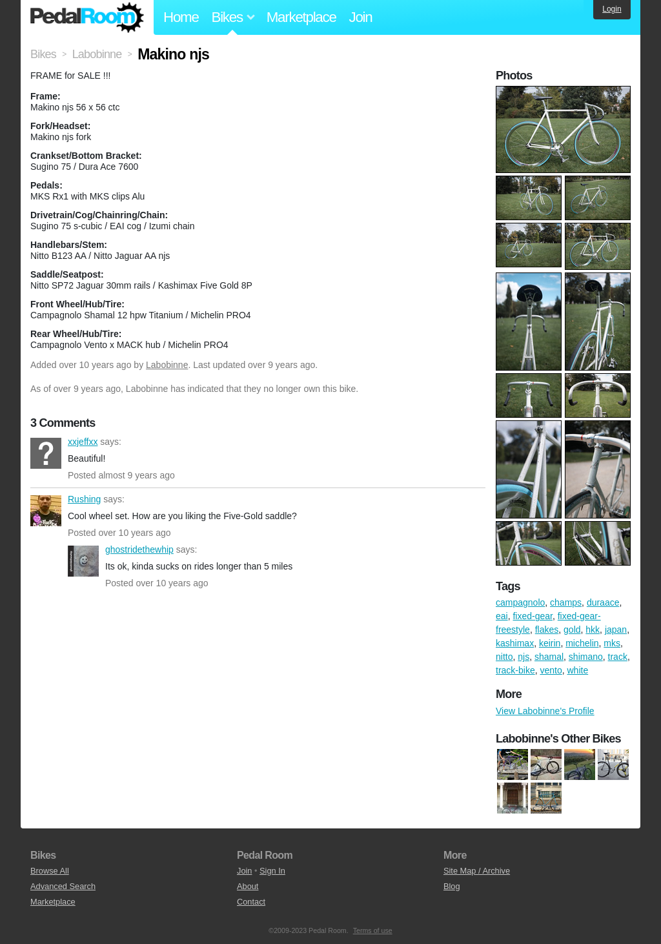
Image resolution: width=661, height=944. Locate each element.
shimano (586, 657)
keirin (549, 643)
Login (611, 9)
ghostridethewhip (83, 561)
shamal (549, 657)
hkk (592, 629)
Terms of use (372, 930)
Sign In (272, 871)
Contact (251, 902)
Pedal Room (87, 17)
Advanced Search (63, 886)
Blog (451, 886)
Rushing (45, 510)
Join (360, 17)
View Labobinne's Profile (545, 711)
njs (523, 657)
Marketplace (301, 17)
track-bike (515, 670)
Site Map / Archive (476, 871)
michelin (581, 643)
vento (551, 670)
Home (181, 17)
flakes (547, 629)
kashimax (515, 643)
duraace (603, 602)
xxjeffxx (45, 453)
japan (616, 629)
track (617, 657)
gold (572, 629)
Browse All (49, 871)
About (247, 886)
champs (566, 602)
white (578, 670)
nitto (504, 657)
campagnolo (520, 602)
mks (612, 643)
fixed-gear (532, 616)
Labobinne (167, 365)
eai (502, 616)
